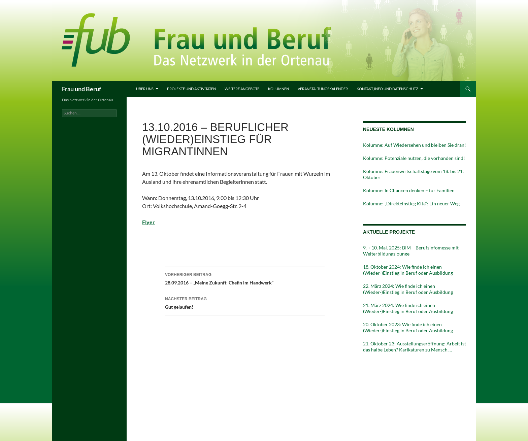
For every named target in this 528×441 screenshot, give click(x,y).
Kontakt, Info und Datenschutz (387, 89)
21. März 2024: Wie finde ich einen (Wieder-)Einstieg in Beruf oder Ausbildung (408, 308)
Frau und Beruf (81, 89)
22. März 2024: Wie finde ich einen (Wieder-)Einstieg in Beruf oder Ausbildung (408, 289)
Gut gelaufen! (245, 302)
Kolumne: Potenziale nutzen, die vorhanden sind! (414, 158)
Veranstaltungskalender (323, 89)
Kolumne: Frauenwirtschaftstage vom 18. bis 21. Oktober (413, 174)
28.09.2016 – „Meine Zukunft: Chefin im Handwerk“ (245, 278)
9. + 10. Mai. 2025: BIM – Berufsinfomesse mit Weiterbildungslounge (411, 251)
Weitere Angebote (242, 89)
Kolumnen (278, 89)
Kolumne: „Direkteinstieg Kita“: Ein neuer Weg (411, 203)
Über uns (145, 89)
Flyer (148, 222)
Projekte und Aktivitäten (191, 89)
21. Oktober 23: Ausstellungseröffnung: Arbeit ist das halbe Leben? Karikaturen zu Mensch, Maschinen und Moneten (414, 347)
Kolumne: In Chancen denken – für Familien (409, 190)
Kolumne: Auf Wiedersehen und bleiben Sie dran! (414, 145)
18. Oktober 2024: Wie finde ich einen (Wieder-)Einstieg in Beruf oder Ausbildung (408, 270)
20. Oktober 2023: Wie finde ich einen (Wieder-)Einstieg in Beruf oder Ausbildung (408, 327)
